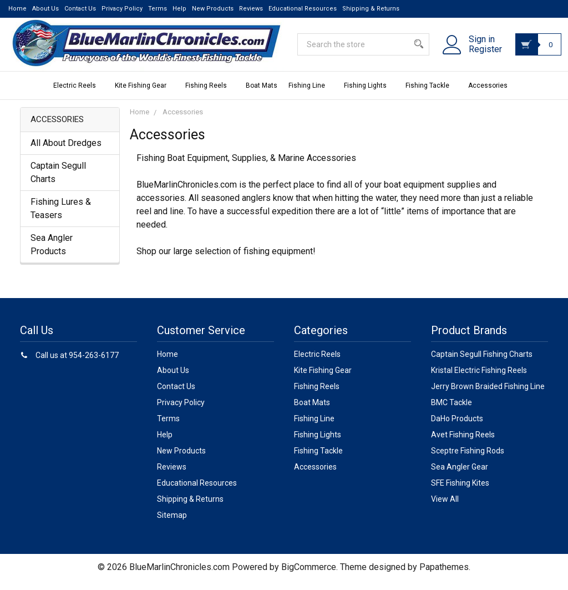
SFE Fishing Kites (460, 492)
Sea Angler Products (52, 254)
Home (17, 8)
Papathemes (444, 576)
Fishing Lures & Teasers (61, 218)
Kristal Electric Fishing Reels (479, 380)
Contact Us (80, 8)
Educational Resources (302, 8)
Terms (157, 8)
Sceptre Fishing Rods (467, 460)
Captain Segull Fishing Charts (481, 363)
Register (472, 56)
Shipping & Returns (370, 8)
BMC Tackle (451, 412)
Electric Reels (78, 95)
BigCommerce (308, 576)
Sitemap (172, 524)
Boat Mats (261, 95)
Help (179, 8)
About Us (45, 8)
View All (445, 508)
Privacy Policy (122, 8)
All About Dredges (66, 152)
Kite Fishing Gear (144, 95)
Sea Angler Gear (459, 476)
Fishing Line (310, 95)
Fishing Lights (369, 95)
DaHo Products (457, 428)
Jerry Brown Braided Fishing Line (488, 396)
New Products (213, 8)
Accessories (491, 95)
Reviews (251, 8)
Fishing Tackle (431, 95)
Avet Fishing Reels (463, 444)
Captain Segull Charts (58, 182)
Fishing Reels (210, 95)
